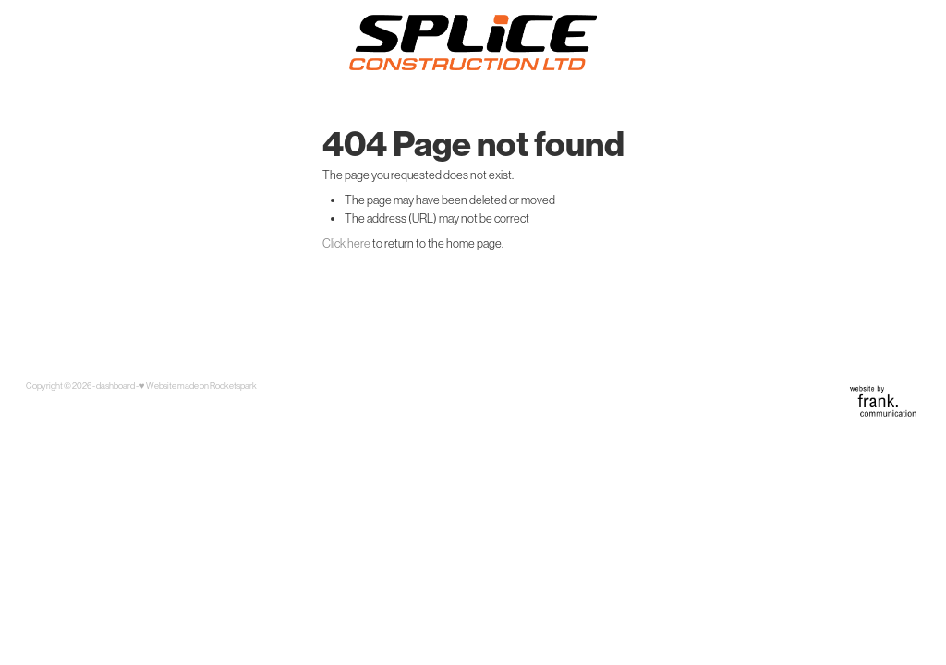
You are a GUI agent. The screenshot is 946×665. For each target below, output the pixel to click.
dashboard (115, 386)
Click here (346, 243)
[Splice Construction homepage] (473, 42)
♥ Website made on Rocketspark (198, 386)
